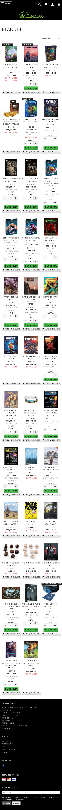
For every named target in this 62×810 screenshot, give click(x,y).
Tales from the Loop (31, 468)
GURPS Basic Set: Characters (11, 468)
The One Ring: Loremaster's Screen (50, 606)
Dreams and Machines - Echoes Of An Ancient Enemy (11, 664)
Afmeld (16, 803)
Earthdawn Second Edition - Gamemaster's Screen (31, 300)
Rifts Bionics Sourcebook (51, 357)
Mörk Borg (31, 522)
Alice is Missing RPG (31, 66)
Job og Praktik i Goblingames (15, 726)
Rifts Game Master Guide (31, 357)
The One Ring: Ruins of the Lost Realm (31, 605)
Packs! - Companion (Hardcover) (11, 180)
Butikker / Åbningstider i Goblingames (19, 707)
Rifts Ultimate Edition (11, 357)
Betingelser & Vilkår (11, 713)
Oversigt (6, 728)
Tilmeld (6, 803)
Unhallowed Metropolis (51, 239)
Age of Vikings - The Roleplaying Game (31, 663)
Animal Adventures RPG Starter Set (51, 66)
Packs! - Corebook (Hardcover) (31, 180)
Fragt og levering (10, 715)
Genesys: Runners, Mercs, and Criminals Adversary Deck (31, 241)
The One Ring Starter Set (51, 523)
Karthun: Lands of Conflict (51, 120)
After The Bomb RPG (11, 298)
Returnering (7, 721)
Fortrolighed (8, 723)
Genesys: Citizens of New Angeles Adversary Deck (11, 240)
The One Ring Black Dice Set (11, 564)
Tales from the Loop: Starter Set (11, 523)
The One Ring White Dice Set (31, 564)
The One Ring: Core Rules (51, 564)
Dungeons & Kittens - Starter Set (11, 67)
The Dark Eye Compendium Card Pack (11, 606)
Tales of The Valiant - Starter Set (31, 121)
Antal (30, 81)
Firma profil (7, 718)
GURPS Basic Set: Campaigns (51, 411)
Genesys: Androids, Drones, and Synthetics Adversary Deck (51, 182)
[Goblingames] (31, 14)
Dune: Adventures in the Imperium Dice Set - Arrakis (11, 121)
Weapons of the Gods (50, 298)
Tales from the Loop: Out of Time (51, 468)
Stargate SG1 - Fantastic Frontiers (11, 412)
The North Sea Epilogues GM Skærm (31, 412)
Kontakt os (7, 710)
